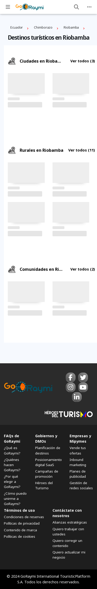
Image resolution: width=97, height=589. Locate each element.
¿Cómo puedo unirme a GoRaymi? (15, 498)
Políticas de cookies (19, 536)
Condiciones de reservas (24, 517)
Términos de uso (19, 510)
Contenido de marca (20, 530)
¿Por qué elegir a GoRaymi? (12, 481)
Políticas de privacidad (22, 523)
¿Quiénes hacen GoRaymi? (12, 464)
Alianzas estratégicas (70, 522)
